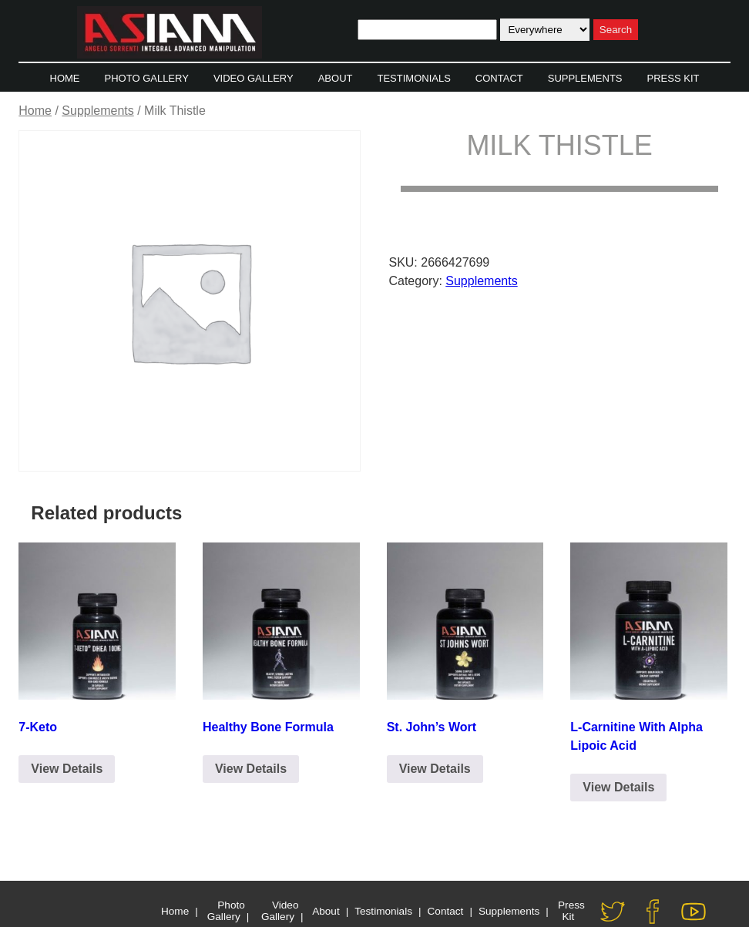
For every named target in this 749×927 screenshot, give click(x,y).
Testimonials (413, 78)
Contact (499, 78)
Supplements (585, 78)
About (335, 78)
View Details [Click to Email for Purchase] (66, 768)
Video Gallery (253, 78)
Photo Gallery (147, 78)
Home (65, 78)
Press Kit (673, 78)
